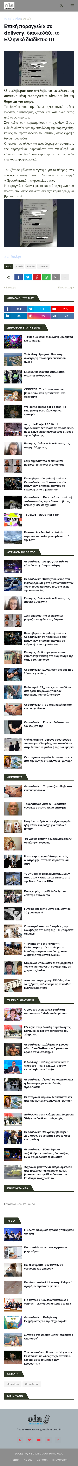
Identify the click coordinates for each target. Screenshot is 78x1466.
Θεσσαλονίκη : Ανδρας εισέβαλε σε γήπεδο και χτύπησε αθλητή (46, 563)
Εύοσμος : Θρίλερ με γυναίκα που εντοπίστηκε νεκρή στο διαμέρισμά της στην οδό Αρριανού (48, 656)
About (28, 1460)
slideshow (13, 1384)
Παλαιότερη (65, 287)
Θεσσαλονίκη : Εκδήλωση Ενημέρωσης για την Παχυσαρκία (45, 1319)
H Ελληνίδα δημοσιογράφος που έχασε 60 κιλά (49, 1232)
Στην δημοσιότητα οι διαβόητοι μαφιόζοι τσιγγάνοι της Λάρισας (44, 463)
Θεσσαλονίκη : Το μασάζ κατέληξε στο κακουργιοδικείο (48, 706)
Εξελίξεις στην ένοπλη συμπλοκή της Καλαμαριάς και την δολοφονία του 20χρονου (47, 1030)
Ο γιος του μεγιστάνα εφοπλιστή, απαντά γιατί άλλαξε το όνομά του (45, 1011)
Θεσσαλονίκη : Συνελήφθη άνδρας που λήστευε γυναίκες (48, 671)
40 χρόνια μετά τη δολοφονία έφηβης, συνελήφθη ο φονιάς (48, 841)
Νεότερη (11, 287)
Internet (43, 266)
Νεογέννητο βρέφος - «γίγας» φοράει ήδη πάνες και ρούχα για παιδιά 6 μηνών (47, 825)
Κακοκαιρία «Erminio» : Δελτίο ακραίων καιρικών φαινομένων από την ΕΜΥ (46, 536)
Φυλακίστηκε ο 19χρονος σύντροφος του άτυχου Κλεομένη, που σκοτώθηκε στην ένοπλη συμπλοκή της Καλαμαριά (49, 743)
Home (15, 1460)
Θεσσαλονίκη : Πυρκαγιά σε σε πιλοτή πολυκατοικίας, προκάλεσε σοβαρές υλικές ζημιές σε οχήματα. (48, 501)
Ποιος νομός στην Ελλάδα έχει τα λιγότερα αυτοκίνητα (45, 893)
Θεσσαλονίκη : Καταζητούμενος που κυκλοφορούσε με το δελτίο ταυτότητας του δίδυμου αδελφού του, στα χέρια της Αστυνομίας (48, 584)
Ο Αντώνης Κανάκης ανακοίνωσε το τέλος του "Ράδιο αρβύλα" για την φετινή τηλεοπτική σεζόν (46, 1065)
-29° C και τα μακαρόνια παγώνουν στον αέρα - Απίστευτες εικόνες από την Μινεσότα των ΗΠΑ (47, 877)
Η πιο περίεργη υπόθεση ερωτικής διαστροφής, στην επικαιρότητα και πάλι (46, 860)
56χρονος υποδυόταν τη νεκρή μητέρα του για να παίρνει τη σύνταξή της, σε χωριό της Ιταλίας (48, 966)
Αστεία (27, 19)
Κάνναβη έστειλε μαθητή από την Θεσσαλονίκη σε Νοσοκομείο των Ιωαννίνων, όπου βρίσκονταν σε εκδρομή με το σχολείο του (45, 484)
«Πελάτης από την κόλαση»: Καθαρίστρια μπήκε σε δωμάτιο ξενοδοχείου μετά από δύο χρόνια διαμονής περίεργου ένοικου (45, 949)
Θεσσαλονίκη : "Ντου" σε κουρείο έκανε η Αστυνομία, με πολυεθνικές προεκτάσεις (48, 1083)
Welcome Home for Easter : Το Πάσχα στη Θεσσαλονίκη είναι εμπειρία (45, 410)
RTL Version (59, 1460)
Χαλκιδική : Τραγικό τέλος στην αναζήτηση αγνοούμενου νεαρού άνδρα (45, 358)
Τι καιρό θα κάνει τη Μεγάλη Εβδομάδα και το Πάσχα (48, 339)
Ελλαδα (31, 266)
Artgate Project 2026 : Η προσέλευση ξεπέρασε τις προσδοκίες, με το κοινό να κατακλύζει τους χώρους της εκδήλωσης (49, 430)
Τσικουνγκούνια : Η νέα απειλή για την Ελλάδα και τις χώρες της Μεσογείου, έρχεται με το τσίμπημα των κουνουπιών (48, 1358)
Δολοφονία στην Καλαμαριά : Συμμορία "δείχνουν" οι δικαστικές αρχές (49, 1116)
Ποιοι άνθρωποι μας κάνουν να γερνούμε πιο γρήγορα (43, 1267)
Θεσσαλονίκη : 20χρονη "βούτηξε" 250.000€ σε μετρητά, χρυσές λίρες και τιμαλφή (47, 1135)
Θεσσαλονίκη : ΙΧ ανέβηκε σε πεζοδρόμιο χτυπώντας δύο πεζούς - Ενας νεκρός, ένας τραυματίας (47, 1153)
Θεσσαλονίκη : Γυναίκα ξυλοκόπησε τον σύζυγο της (47, 724)
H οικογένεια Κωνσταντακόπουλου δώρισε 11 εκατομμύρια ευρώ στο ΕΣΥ (47, 1302)
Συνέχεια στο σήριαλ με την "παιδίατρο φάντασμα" (48, 1337)
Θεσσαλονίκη (31, 1384)
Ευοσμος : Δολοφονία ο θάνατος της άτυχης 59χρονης (47, 445)
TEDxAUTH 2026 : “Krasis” (41, 515)
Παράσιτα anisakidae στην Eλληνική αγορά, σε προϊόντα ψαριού (48, 1284)
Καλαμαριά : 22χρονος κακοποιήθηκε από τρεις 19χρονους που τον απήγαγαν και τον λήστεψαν (47, 691)
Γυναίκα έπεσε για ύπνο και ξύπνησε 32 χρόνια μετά (47, 910)
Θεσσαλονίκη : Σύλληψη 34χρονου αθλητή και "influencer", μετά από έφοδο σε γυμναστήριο (46, 1048)
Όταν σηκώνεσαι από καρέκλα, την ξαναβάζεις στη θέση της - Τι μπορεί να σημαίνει (48, 930)
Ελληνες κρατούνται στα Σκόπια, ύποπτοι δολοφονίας (44, 374)
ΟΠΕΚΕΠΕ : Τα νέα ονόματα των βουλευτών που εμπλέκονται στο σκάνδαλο (44, 393)
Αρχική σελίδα (12, 19)
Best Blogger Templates (47, 1454)
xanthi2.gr (12, 256)
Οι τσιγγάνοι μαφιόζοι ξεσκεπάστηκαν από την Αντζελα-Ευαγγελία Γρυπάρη (48, 759)
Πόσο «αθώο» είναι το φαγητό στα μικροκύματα (45, 1249)
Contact (42, 1460)
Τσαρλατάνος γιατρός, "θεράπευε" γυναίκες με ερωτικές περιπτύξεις (45, 806)
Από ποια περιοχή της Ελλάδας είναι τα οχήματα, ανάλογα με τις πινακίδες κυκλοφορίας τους (47, 984)
